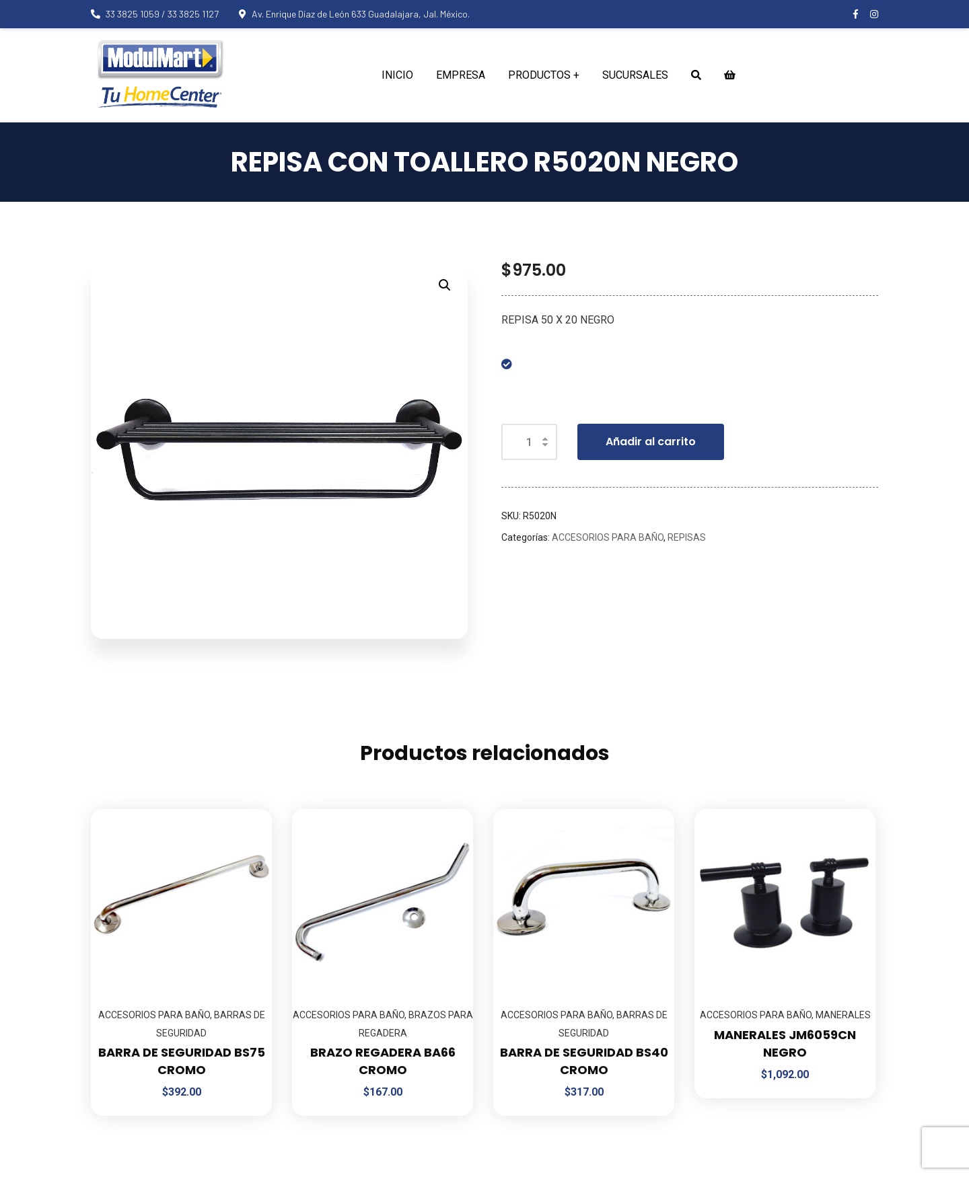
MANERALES (843, 1015)
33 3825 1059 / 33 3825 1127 (155, 14)
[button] (445, 285)
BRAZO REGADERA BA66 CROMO (383, 1061)
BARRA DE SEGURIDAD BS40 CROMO (584, 1061)
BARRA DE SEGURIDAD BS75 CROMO (181, 1061)
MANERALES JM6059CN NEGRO (785, 1043)
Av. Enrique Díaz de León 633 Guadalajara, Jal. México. (354, 14)
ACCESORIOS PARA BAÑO (607, 537)
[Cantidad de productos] (529, 442)
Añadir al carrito (651, 441)
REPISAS (687, 537)
